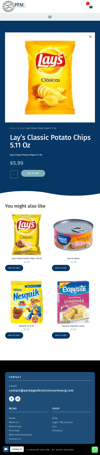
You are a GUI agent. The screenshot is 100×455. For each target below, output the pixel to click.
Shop (55, 417)
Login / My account (62, 421)
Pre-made (14, 429)
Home (12, 128)
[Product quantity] (14, 174)
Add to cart (33, 173)
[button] (90, 36)
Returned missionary (20, 434)
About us (14, 421)
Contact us (15, 438)
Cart (54, 425)
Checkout (57, 429)
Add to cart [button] (14, 267)
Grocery (20, 128)
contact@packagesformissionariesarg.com (41, 390)
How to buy (15, 425)
